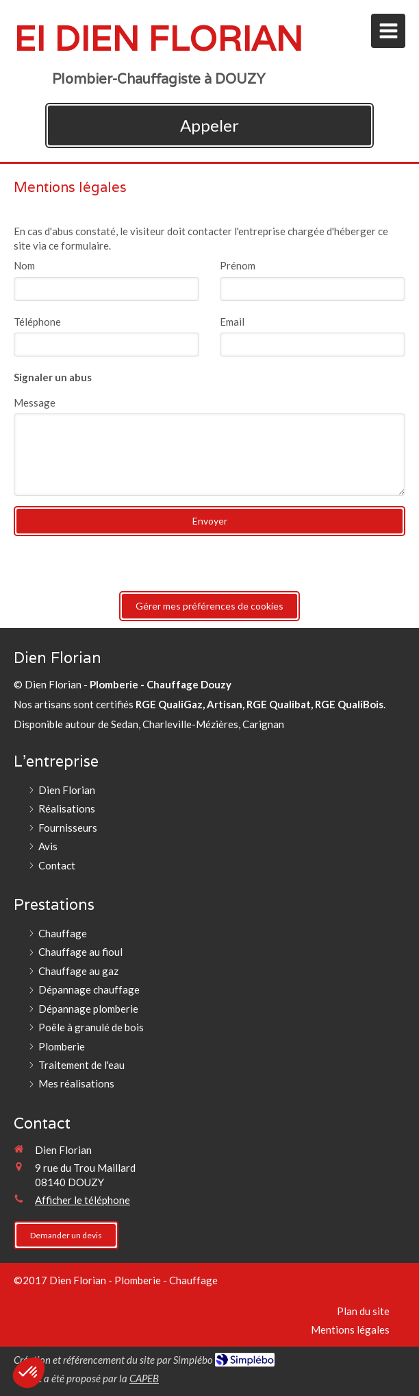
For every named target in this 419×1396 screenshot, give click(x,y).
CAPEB (144, 1378)
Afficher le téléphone (82, 1200)
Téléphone (37, 321)
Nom (24, 265)
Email (232, 321)
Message (34, 402)
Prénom (237, 265)
